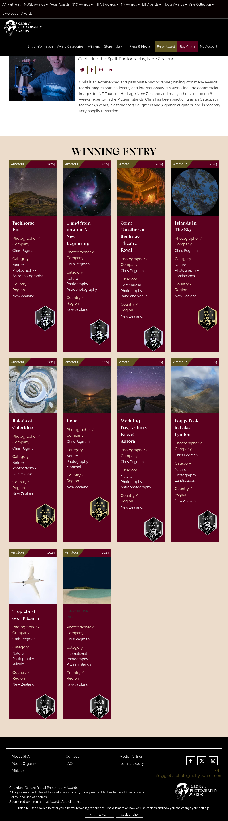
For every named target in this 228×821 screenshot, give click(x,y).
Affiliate (18, 771)
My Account (208, 46)
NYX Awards (82, 4)
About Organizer (25, 763)
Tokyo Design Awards (16, 13)
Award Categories (70, 46)
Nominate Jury (132, 763)
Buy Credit (187, 46)
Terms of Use (122, 792)
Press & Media (139, 46)
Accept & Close (99, 815)
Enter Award (166, 46)
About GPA (21, 756)
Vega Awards (59, 4)
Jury (119, 46)
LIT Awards (151, 4)
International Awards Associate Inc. (56, 801)
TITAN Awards (107, 4)
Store (108, 46)
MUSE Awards (36, 4)
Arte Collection (201, 4)
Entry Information (40, 46)
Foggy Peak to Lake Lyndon (187, 428)
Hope (72, 421)
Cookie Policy (130, 815)
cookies (41, 797)
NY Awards (130, 4)
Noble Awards (175, 4)
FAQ (69, 763)
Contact (72, 756)
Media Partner (131, 756)
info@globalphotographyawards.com (188, 773)
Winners (94, 46)
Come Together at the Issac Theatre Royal (132, 237)
